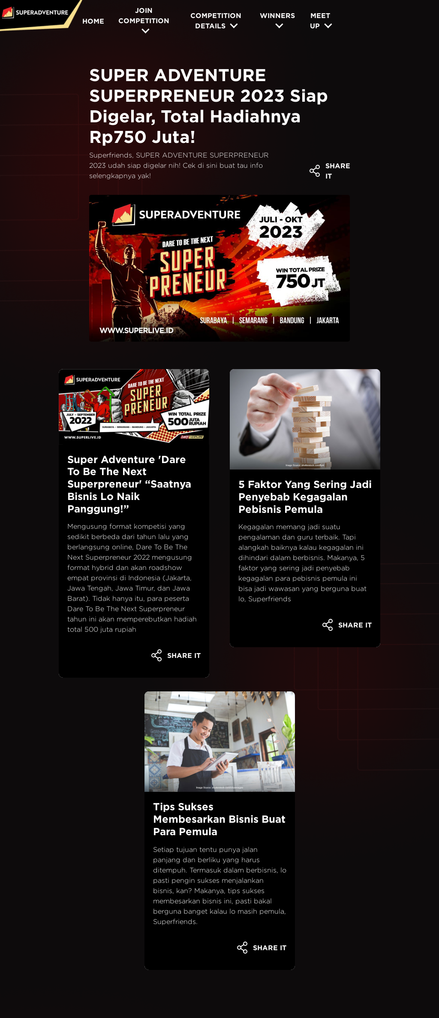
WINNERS (277, 15)
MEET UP (320, 21)
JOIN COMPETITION (143, 15)
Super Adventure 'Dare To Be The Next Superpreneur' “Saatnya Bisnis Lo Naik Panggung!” (129, 484)
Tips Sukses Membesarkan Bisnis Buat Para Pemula (219, 819)
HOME (93, 21)
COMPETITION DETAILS (215, 21)
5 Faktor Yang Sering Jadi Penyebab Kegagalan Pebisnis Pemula (305, 497)
